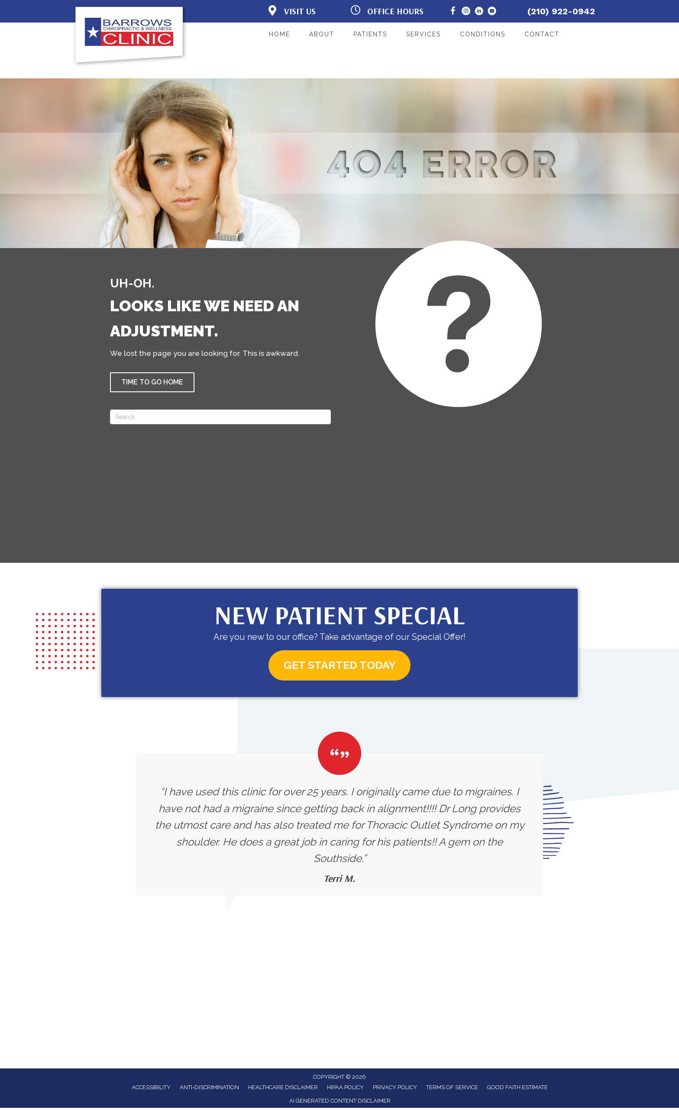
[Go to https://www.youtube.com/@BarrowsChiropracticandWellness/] (492, 12)
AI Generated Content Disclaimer (340, 1103)
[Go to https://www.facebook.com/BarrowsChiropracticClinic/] (453, 12)
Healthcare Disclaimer (283, 1089)
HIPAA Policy (345, 1089)
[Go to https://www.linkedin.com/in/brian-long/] (479, 12)
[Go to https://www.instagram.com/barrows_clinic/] (466, 12)
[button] (152, 382)
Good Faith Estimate (517, 1089)
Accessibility (151, 1089)
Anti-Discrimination (209, 1089)
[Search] (220, 417)
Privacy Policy (395, 1089)
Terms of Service (452, 1089)
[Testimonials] (339, 815)
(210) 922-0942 (561, 11)
